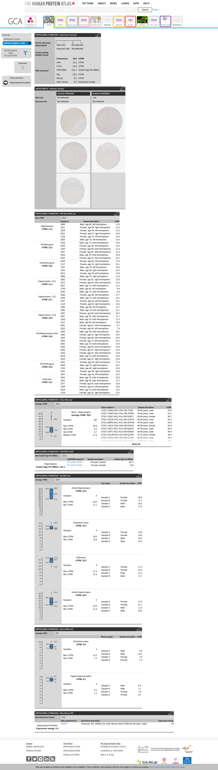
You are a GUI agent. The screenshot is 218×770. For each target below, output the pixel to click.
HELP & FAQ (107, 754)
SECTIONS (88, 3)
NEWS (113, 3)
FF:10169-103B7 (75, 462)
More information (157, 767)
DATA (136, 3)
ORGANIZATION (71, 750)
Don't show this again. (176, 767)
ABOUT (102, 3)
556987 (64, 724)
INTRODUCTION (71, 746)
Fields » (155, 10)
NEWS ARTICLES (35, 746)
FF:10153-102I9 (75, 465)
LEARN (125, 3)
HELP (146, 3)
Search (145, 10)
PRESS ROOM (33, 750)
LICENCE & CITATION (111, 750)
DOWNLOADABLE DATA (113, 746)
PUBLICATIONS (71, 754)
